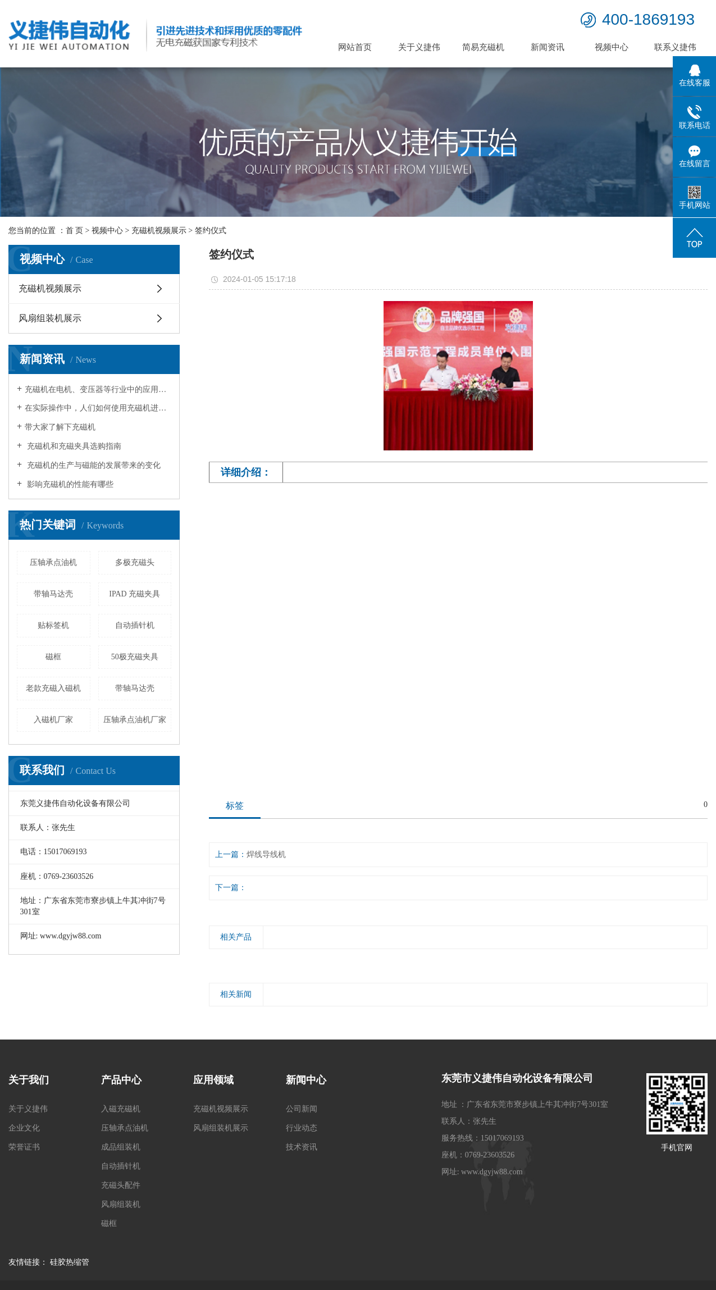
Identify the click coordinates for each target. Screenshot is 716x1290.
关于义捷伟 (419, 47)
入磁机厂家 (53, 719)
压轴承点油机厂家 (134, 719)
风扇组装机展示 (50, 318)
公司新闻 (301, 1109)
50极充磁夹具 (134, 657)
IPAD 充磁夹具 (134, 594)
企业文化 (24, 1128)
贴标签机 (53, 625)
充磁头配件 (120, 1185)
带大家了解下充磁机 (60, 427)
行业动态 (301, 1128)
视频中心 (611, 47)
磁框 (53, 657)
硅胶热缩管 (69, 1262)
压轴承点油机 (53, 562)
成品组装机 (120, 1147)
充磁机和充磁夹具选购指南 (73, 446)
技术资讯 (301, 1147)
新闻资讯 (547, 47)
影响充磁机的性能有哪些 (69, 484)
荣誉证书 (24, 1147)
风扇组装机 (120, 1204)
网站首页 (355, 47)
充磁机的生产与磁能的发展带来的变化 (93, 465)
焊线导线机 (266, 854)
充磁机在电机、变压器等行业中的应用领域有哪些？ (98, 389)
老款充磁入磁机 (53, 688)
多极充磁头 (134, 562)
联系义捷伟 (675, 47)
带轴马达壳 (53, 594)
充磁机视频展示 (158, 230)
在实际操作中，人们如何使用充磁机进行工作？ (98, 408)
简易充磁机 (483, 47)
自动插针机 (134, 625)
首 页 (75, 230)
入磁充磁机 (120, 1109)
